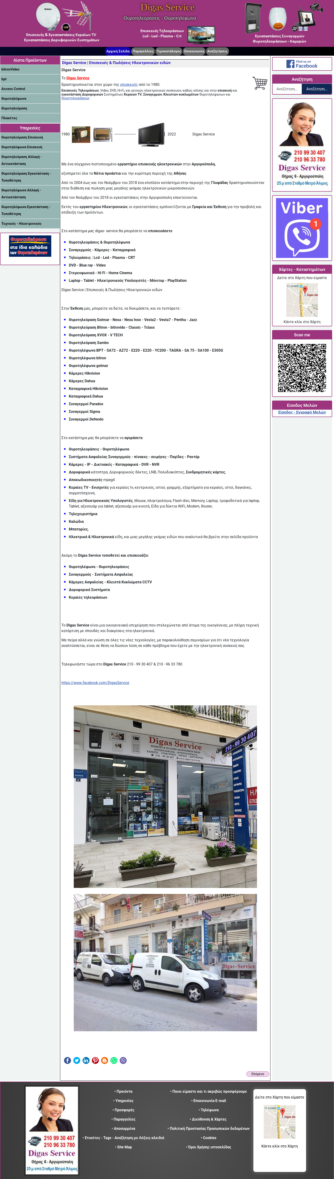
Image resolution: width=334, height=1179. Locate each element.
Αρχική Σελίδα (117, 51)
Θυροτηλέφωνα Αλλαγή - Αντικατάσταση (21, 193)
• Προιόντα (123, 1091)
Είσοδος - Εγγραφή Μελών (302, 412)
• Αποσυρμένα (123, 1128)
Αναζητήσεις (217, 51)
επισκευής (129, 84)
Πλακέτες (9, 118)
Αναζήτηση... (317, 89)
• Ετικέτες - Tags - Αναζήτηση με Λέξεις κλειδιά (123, 1138)
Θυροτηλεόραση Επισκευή (22, 137)
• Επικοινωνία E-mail (208, 1101)
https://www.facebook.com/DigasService (95, 683)
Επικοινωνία (194, 51)
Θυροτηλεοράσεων (75, 98)
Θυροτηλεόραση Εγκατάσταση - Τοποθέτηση (26, 177)
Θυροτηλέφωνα (13, 98)
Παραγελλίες (143, 51)
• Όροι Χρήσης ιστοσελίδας (208, 1147)
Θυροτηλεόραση (14, 108)
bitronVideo (10, 69)
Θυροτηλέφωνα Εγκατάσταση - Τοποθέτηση (25, 210)
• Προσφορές (123, 1110)
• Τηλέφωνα (209, 1110)
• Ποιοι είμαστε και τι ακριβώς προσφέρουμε (208, 1091)
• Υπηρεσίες (123, 1101)
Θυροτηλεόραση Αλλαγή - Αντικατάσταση (21, 160)
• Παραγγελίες (123, 1119)
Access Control (13, 89)
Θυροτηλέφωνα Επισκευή (21, 147)
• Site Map (123, 1147)
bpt (3, 79)
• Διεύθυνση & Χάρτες (208, 1119)
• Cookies (208, 1138)
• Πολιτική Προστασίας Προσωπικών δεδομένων (208, 1128)
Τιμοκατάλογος (169, 51)
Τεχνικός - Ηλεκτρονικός (21, 224)
